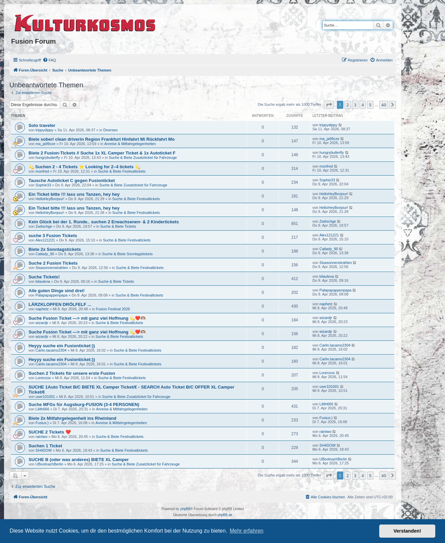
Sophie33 (43, 185)
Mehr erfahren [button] (246, 531)
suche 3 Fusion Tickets (53, 235)
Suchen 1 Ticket (45, 445)
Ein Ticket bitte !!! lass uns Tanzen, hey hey (74, 194)
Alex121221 (45, 240)
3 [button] (355, 105)
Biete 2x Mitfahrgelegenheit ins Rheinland (72, 418)
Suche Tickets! (44, 276)
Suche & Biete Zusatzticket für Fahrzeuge (143, 157)
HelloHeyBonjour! (50, 199)
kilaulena (43, 281)
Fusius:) (42, 423)
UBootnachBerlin (49, 464)
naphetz (42, 309)
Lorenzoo (43, 378)
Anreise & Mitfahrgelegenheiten (130, 144)
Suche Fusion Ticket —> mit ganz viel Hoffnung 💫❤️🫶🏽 (87, 318)
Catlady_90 (45, 254)
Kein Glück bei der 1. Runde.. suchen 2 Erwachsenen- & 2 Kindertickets (104, 221)
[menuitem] (49, 60)
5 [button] (370, 105)
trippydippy (44, 130)
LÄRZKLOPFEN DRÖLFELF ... (60, 304)
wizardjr (42, 323)
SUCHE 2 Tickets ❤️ (50, 432)
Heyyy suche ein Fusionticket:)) (62, 345)
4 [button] (362, 105)
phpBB (185, 509)
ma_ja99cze (45, 144)
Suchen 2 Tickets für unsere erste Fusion (72, 373)
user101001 (45, 397)
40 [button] (383, 105)
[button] (329, 105)
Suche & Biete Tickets (118, 226)
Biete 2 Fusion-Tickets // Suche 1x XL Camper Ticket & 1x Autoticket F (102, 152)
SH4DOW (44, 450)
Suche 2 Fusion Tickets (53, 263)
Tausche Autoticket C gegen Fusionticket (72, 180)
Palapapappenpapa (51, 295)
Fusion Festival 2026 (113, 309)
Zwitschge (44, 226)
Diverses (110, 130)
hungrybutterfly (48, 157)
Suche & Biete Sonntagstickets (127, 254)
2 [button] (347, 105)
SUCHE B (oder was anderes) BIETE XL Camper (79, 459)
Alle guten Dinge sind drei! (57, 290)
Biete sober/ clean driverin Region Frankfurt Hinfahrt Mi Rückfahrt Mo (102, 139)
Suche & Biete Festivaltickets (122, 171)
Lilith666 (42, 409)
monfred (42, 171)
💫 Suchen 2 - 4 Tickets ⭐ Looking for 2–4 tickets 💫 (84, 166)
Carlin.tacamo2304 (51, 350)
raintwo (41, 437)
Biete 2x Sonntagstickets (55, 249)
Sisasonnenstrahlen (52, 268)
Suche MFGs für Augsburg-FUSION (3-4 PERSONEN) (84, 404)
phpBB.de (224, 515)
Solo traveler (42, 125)
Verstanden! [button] (407, 531)
